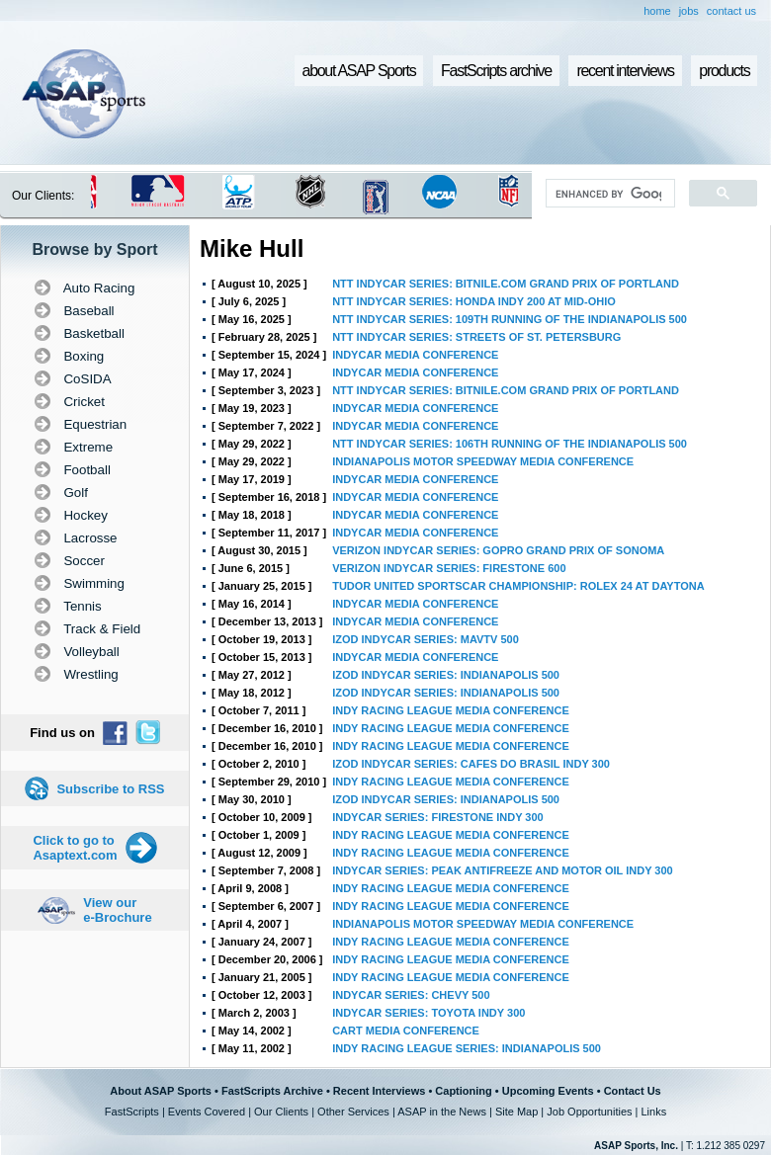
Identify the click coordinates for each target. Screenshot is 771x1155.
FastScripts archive (496, 70)
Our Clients (281, 1111)
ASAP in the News (441, 1111)
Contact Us (632, 1091)
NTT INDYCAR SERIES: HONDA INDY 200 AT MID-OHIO (474, 301)
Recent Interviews (379, 1091)
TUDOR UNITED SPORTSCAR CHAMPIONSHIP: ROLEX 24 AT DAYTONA (518, 586)
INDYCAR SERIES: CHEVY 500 (410, 995)
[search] (608, 194)
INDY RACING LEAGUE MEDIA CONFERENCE (450, 710)
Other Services (353, 1111)
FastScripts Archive (272, 1091)
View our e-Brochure (117, 910)
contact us (731, 11)
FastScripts (132, 1111)
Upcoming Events (548, 1091)
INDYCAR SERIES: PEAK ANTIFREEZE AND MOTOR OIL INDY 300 (502, 870)
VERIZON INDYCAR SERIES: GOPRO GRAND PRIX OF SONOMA (498, 550)
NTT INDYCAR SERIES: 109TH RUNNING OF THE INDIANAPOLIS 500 (509, 319)
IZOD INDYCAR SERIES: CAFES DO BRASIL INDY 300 (471, 764)
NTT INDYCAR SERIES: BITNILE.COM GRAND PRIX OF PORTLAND (505, 283)
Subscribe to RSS (110, 789)
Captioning (463, 1091)
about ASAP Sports (359, 70)
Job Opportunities (589, 1111)
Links (653, 1111)
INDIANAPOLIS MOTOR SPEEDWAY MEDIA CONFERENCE (483, 461)
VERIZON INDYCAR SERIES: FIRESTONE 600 (448, 568)
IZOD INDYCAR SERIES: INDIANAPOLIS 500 (445, 675)
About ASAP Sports (161, 1091)
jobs (689, 11)
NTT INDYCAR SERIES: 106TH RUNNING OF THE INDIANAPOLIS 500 (509, 444)
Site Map (516, 1111)
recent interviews (624, 70)
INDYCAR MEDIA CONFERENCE (415, 355)
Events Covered (206, 1111)
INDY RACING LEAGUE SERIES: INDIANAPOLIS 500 (466, 1048)
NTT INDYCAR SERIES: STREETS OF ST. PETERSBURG (476, 337)
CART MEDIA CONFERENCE (405, 1030)
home (657, 11)
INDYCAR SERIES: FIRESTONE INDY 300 (438, 817)
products (724, 70)
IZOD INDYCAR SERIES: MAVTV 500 (425, 639)
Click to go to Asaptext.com (75, 848)
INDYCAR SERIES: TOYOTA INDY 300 (428, 1013)
